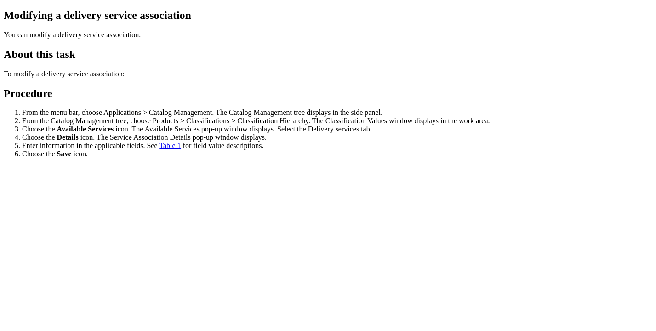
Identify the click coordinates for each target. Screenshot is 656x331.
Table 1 (170, 145)
